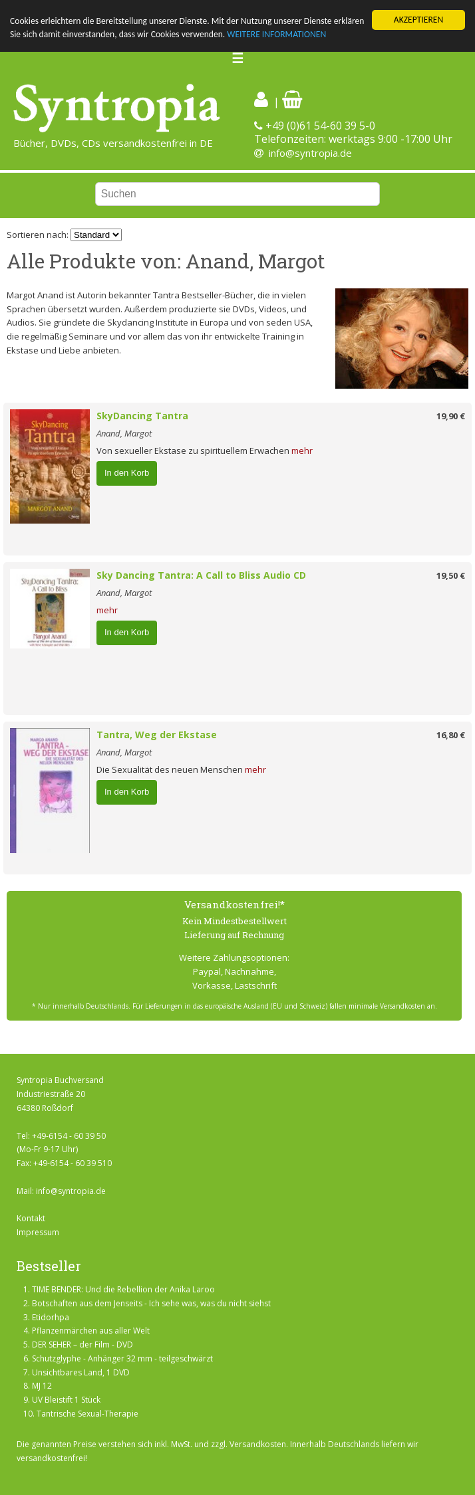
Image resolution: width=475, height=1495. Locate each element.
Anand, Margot (124, 433)
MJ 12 (42, 1385)
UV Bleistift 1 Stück (66, 1399)
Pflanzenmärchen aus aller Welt (91, 1330)
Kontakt (31, 1218)
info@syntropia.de (310, 152)
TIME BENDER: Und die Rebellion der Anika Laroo (123, 1289)
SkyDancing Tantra (142, 415)
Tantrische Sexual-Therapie (87, 1413)
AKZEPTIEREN (418, 19)
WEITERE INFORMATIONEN (276, 34)
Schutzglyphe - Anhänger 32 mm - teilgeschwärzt (122, 1358)
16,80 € (450, 735)
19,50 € (450, 575)
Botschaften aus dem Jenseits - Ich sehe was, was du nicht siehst (151, 1303)
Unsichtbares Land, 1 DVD (81, 1372)
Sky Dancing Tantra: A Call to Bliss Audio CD (201, 575)
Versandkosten (258, 1444)
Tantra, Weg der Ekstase (156, 734)
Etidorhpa (50, 1316)
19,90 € (450, 416)
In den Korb (126, 473)
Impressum (38, 1232)
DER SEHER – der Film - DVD (82, 1344)
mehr (302, 450)
